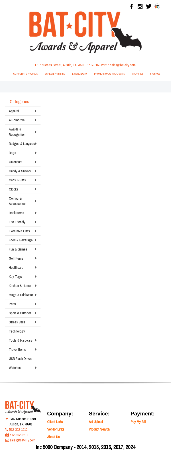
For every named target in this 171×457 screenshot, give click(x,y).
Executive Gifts (19, 230)
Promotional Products (109, 74)
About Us (53, 436)
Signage (155, 74)
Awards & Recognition (17, 132)
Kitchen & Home (20, 285)
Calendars (15, 161)
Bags (12, 152)
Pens (12, 303)
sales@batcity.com (123, 64)
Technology (17, 331)
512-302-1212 (98, 64)
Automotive (17, 120)
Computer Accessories (17, 201)
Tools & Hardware (21, 340)
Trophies (137, 74)
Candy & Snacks (20, 170)
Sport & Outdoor (20, 313)
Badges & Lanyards (22, 143)
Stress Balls (17, 322)
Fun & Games (18, 249)
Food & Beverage (21, 240)
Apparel (14, 110)
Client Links (55, 421)
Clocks (13, 189)
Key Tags (15, 276)
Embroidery (80, 74)
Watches (15, 367)
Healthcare (16, 267)
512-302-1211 (19, 434)
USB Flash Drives (20, 358)
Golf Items (16, 258)
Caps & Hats (17, 180)
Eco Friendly (17, 221)
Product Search (99, 429)
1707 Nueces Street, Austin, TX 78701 (60, 64)
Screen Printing (55, 74)
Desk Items (16, 212)
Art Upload (96, 421)
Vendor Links (55, 429)
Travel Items (17, 349)
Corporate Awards (25, 74)
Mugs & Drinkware (21, 294)
